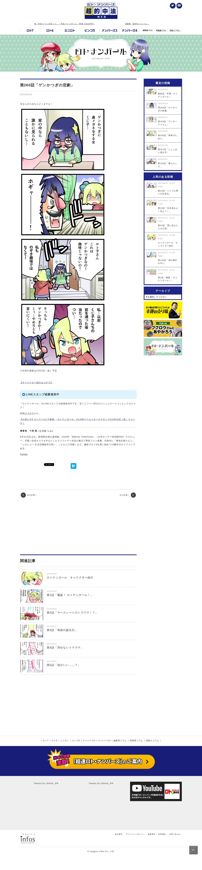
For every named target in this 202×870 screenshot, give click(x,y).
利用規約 (162, 834)
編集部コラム (120, 741)
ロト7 (45, 741)
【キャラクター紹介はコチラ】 (36, 382)
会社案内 (119, 834)
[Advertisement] (78, 526)
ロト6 (54, 741)
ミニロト (64, 741)
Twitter (24, 454)
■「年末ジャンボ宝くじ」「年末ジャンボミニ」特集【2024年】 (64, 24)
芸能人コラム (152, 741)
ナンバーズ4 (104, 741)
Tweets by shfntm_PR (46, 783)
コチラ (30, 413)
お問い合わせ (175, 834)
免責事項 (151, 834)
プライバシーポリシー (135, 834)
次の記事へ (128, 495)
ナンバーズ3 (89, 741)
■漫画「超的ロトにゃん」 (138, 24)
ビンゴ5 (76, 741)
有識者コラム (136, 741)
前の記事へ (29, 495)
